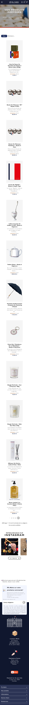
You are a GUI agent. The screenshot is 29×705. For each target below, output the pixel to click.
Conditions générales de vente (13, 612)
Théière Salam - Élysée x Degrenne (14, 265)
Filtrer (4, 36)
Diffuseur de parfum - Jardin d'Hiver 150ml (14, 464)
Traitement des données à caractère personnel (15, 613)
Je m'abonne (13, 558)
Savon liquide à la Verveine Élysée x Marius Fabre (14, 504)
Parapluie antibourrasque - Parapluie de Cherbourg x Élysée (14, 305)
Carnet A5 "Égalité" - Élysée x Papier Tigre (14, 185)
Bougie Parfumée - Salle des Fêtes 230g (14, 424)
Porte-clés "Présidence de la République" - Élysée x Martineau (14, 346)
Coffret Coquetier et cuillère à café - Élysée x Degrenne (14, 225)
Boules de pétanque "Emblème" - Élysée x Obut (14, 145)
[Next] (18, 518)
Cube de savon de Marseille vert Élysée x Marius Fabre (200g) (14, 65)
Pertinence (11, 36)
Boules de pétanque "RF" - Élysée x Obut (14, 105)
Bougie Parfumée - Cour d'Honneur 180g (14, 385)
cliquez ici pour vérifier (13, 581)
